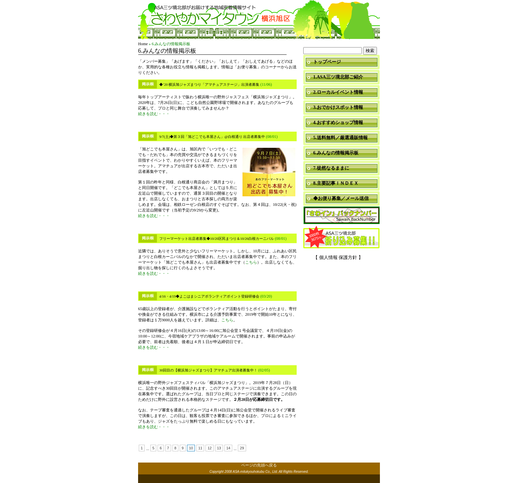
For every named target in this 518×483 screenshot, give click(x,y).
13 (219, 448)
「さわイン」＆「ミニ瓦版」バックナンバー (341, 216)
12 (209, 448)
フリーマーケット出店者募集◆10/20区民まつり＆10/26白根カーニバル (216, 239)
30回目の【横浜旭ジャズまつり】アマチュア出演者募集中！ (208, 370)
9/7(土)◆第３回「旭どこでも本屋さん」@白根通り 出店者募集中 (212, 137)
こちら (251, 262)
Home (143, 44)
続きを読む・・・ (154, 114)
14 (228, 448)
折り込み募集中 (341, 237)
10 (191, 448)
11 (200, 448)
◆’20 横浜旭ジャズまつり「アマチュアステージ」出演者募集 (209, 84)
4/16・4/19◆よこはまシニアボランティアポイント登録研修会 (209, 296)
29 (242, 448)
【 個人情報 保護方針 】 (338, 257)
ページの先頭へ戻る (259, 465)
